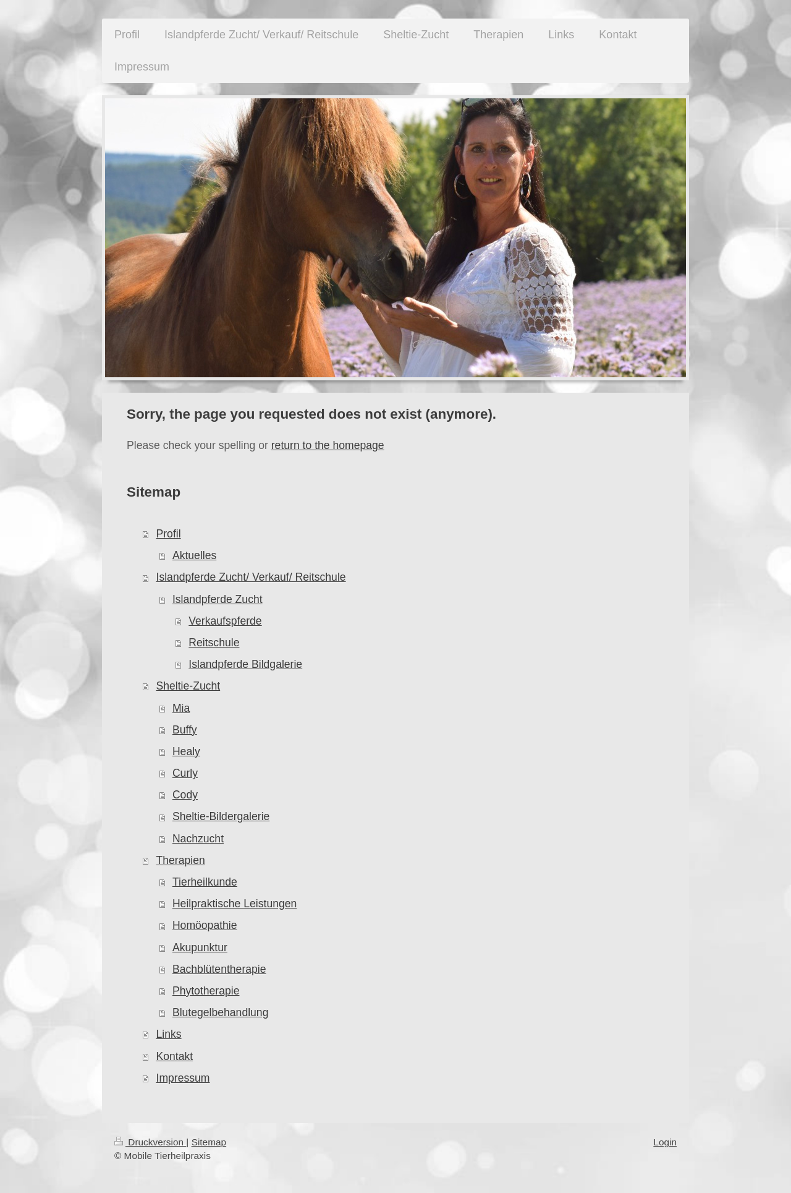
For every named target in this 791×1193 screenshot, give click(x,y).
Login (665, 1142)
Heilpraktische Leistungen (234, 903)
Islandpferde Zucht (217, 599)
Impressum (183, 1078)
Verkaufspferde (224, 621)
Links (169, 1034)
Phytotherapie (206, 991)
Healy (186, 751)
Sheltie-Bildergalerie (220, 816)
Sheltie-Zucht (188, 686)
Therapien (180, 860)
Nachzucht (198, 838)
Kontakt (174, 1056)
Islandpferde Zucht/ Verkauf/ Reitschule (251, 577)
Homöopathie (204, 925)
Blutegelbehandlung (220, 1012)
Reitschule (213, 642)
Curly (185, 773)
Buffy (184, 730)
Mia (181, 708)
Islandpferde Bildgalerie (245, 664)
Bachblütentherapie (219, 969)
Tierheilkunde (204, 882)
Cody (185, 795)
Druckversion (150, 1142)
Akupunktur (199, 947)
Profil (168, 534)
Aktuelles (194, 555)
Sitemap (209, 1142)
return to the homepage (327, 445)
